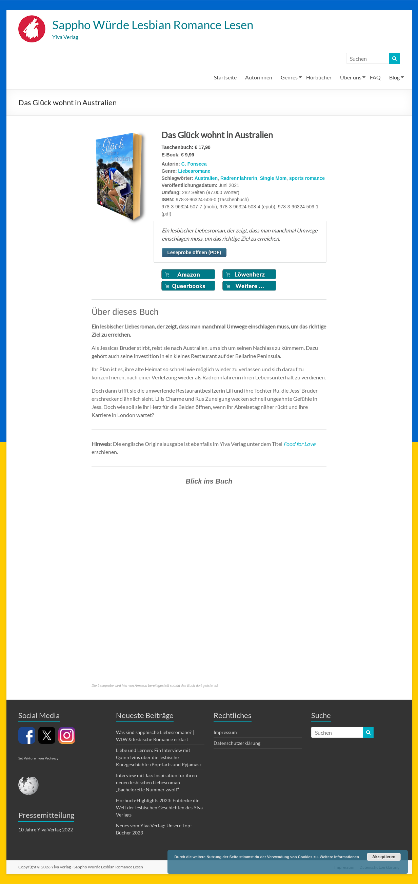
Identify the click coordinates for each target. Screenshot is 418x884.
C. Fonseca (194, 164)
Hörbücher (319, 77)
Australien (206, 178)
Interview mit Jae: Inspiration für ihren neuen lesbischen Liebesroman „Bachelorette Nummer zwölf (156, 783)
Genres (289, 77)
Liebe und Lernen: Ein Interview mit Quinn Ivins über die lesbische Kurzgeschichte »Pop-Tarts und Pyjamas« (158, 758)
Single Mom (273, 178)
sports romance (307, 178)
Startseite (225, 77)
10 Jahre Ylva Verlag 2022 (45, 830)
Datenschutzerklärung (237, 743)
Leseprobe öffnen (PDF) (194, 253)
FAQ (375, 77)
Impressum (225, 732)
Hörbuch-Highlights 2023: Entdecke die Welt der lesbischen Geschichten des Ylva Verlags (159, 808)
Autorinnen (258, 77)
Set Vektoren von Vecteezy (38, 758)
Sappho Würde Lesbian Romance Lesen (156, 24)
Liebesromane (194, 171)
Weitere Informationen (339, 857)
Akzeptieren (383, 856)
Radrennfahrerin (238, 178)
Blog (394, 77)
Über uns (350, 77)
